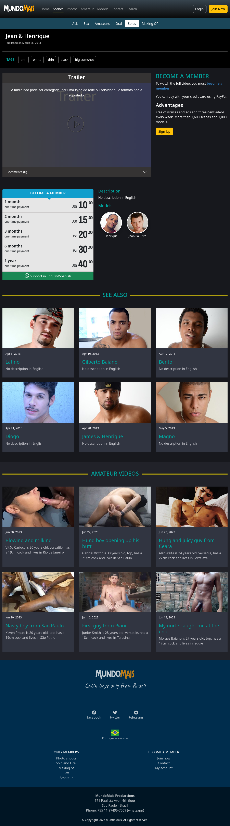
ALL (75, 23)
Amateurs (102, 23)
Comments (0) (17, 172)
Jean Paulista (137, 236)
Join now (163, 758)
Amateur (87, 9)
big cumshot (84, 59)
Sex (86, 23)
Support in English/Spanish (48, 275)
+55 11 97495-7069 (112, 810)
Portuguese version (115, 738)
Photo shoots (66, 758)
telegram (136, 716)
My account (163, 768)
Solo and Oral (66, 763)
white (37, 59)
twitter (115, 716)
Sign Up (164, 131)
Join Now (218, 9)
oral (23, 59)
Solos (132, 23)
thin (51, 59)
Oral (118, 23)
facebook (94, 716)
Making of (66, 768)
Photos (72, 9)
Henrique (111, 236)
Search (132, 9)
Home (45, 9)
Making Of (150, 23)
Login (199, 9)
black (64, 59)
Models (102, 9)
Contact (117, 9)
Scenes (58, 9)
